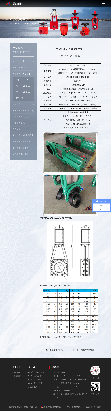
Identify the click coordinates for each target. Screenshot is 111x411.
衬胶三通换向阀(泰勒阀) (23, 110)
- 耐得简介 (16, 372)
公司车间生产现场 (21, 154)
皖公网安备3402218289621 (52, 407)
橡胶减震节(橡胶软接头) (23, 135)
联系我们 (56, 367)
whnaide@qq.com (68, 387)
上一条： (52, 350)
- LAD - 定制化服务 (35, 383)
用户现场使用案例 (21, 148)
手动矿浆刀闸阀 (59, 337)
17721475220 (79, 383)
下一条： (85, 350)
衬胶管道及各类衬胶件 (23, 141)
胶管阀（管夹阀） (23, 61)
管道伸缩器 (18, 129)
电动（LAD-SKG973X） (25, 92)
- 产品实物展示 (33, 387)
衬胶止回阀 (23, 104)
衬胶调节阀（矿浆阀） (23, 117)
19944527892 (82, 379)
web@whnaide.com (61, 391)
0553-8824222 (67, 372)
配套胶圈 (19, 98)
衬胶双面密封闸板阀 (23, 67)
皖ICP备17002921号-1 (75, 407)
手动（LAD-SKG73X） (25, 80)
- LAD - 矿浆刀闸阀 (35, 376)
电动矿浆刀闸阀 (74, 337)
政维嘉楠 (97, 407)
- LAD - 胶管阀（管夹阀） (37, 372)
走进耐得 (17, 367)
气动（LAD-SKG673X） (25, 86)
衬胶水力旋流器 (20, 123)
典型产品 (31, 367)
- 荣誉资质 (16, 376)
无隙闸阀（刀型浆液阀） (23, 74)
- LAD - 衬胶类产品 (35, 379)
